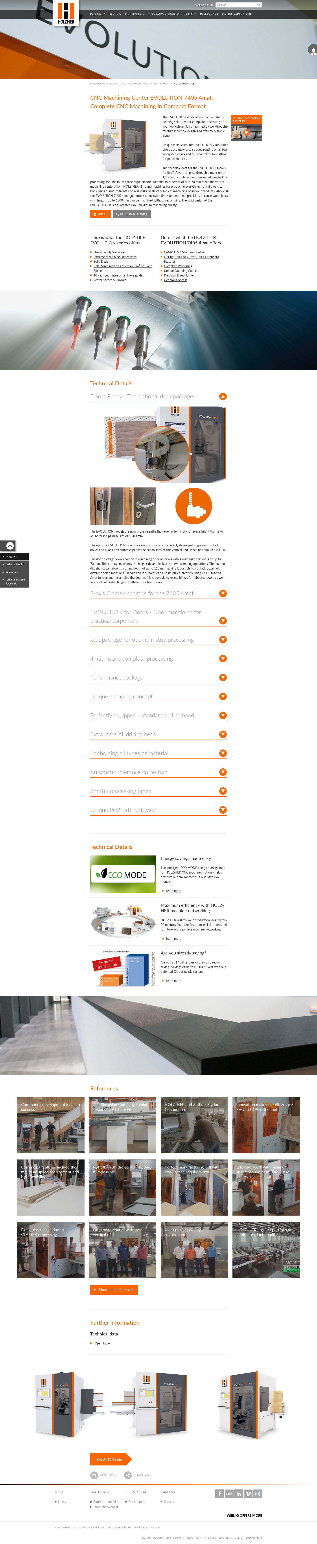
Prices (100, 214)
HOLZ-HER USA (98, 83)
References (12, 572)
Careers (169, 1502)
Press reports (137, 1502)
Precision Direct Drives (179, 275)
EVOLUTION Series (109, 1459)
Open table (102, 1343)
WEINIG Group (204, 5)
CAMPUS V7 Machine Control (184, 252)
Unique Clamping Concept (181, 271)
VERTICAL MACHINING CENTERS (140, 83)
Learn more (173, 891)
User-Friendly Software (109, 252)
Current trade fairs (105, 1502)
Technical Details (15, 564)
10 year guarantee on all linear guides (119, 275)
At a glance (11, 556)
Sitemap (210, 1538)
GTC (199, 1538)
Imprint (159, 1538)
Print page (108, 1475)
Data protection (180, 1538)
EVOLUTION (166, 83)
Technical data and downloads (15, 581)
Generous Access (175, 280)
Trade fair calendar (105, 1507)
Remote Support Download (240, 1538)
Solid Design (102, 261)
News (62, 1502)
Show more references (116, 1290)
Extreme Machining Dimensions (115, 257)
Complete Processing (178, 266)
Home (146, 1538)
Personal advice (132, 214)
